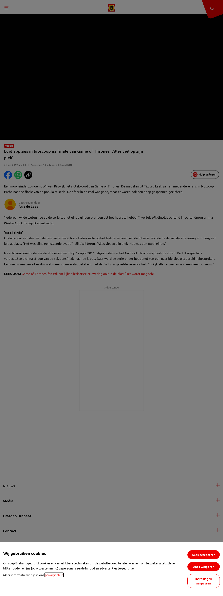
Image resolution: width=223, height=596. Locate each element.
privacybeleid (54, 575)
